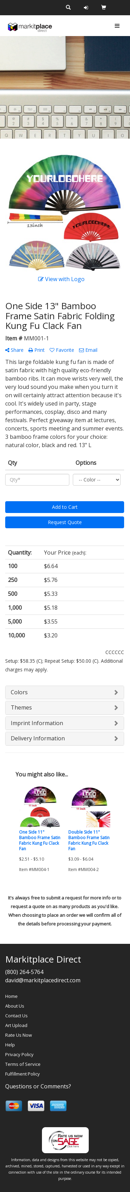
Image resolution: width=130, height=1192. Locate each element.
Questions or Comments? (38, 1086)
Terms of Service (23, 1064)
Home (11, 996)
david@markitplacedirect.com (42, 980)
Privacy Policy (19, 1054)
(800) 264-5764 (24, 972)
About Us (14, 1006)
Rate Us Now (18, 1035)
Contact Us (16, 1015)
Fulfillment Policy (22, 1074)
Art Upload (16, 1025)
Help (10, 1045)
